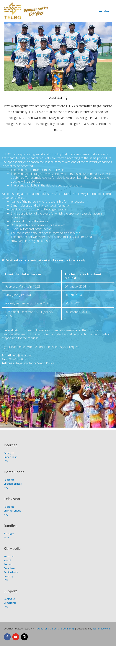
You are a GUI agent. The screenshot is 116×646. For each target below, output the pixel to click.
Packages (9, 453)
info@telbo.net (22, 355)
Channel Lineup (12, 510)
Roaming (8, 576)
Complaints (10, 602)
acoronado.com (101, 628)
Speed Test (10, 457)
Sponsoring (67, 628)
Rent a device (11, 572)
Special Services (13, 483)
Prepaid (8, 564)
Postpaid (9, 556)
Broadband (10, 568)
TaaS (6, 537)
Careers (54, 628)
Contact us (9, 598)
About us (42, 628)
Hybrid (7, 560)
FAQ (6, 460)
